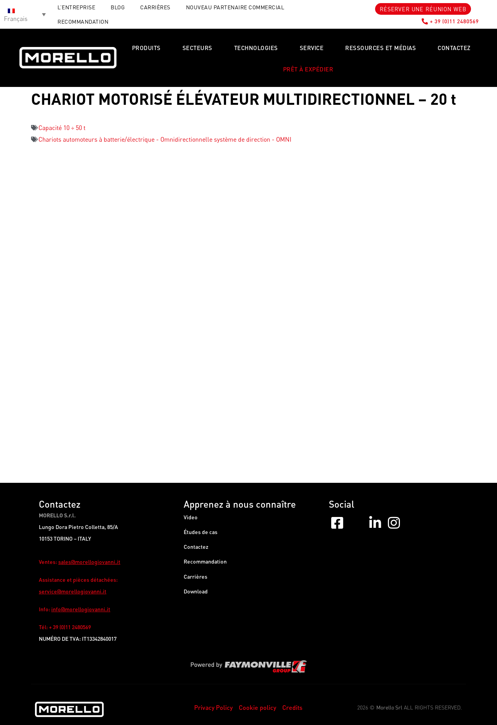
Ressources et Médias (380, 47)
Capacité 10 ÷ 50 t (61, 128)
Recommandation (205, 563)
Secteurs (197, 47)
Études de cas (200, 532)
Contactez (454, 47)
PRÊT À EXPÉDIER (308, 69)
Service (312, 47)
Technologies (256, 47)
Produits (146, 47)
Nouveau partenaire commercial (235, 7)
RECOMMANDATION (82, 21)
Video (191, 517)
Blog (118, 7)
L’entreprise (76, 7)
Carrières (155, 7)
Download (196, 594)
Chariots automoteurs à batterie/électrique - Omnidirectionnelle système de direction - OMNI (165, 139)
